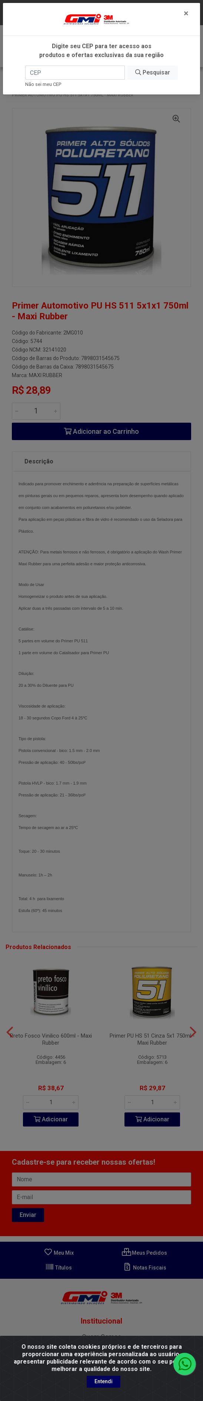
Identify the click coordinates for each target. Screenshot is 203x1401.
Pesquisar (152, 72)
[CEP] (75, 73)
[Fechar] (186, 13)
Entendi (103, 1381)
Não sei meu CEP (43, 84)
